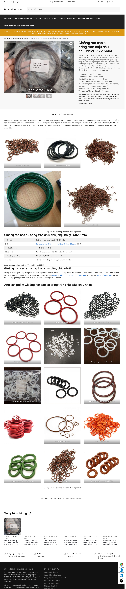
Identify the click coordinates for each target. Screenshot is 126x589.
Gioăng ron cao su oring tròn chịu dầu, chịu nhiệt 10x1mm (90, 540)
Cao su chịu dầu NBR (43, 242)
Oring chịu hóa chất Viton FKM (55, 575)
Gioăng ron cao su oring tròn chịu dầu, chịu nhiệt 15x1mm (31, 540)
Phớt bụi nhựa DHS (51, 584)
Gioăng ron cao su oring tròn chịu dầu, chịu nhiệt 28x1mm (71, 540)
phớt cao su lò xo (80, 273)
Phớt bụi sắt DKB (50, 586)
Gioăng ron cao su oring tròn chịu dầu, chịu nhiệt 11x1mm (51, 540)
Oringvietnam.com (13, 9)
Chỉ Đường (121, 565)
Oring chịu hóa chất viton (60, 242)
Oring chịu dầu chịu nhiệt (20, 36)
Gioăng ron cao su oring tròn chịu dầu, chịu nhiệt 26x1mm (11, 540)
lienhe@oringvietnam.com (18, 2)
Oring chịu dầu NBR (51, 570)
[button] (71, 41)
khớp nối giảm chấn (104, 273)
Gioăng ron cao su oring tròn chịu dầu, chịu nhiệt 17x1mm (110, 540)
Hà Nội (121, 576)
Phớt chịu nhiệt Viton (51, 581)
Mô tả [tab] (54, 112)
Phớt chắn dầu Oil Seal (52, 578)
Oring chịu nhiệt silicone (53, 573)
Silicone (73, 242)
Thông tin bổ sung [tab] (66, 112)
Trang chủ (7, 36)
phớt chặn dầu (57, 273)
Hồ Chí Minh (121, 570)
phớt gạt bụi (68, 273)
